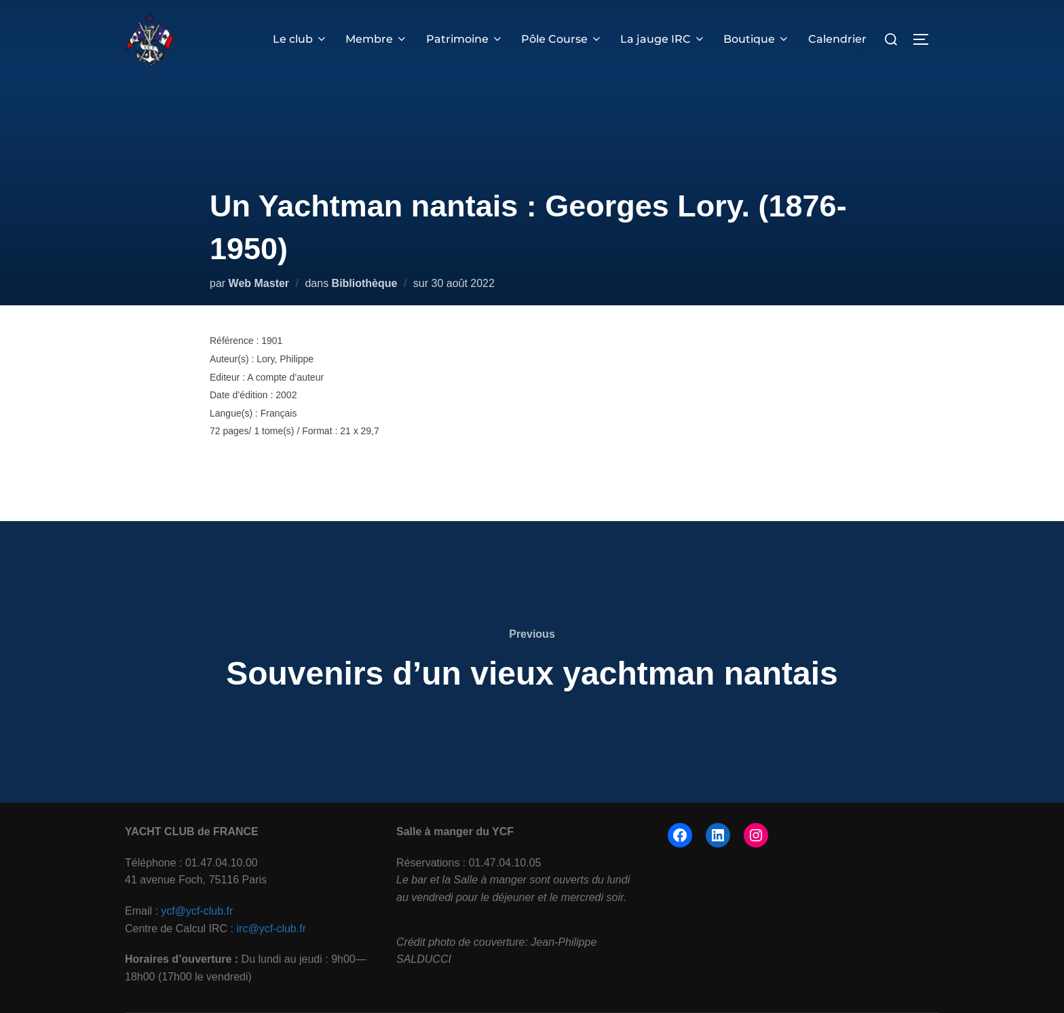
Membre (376, 39)
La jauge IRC (663, 39)
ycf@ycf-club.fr (197, 911)
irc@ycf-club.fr (271, 928)
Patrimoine (465, 39)
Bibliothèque (365, 283)
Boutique (756, 39)
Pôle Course (562, 39)
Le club (300, 39)
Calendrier (837, 39)
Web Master (259, 283)
